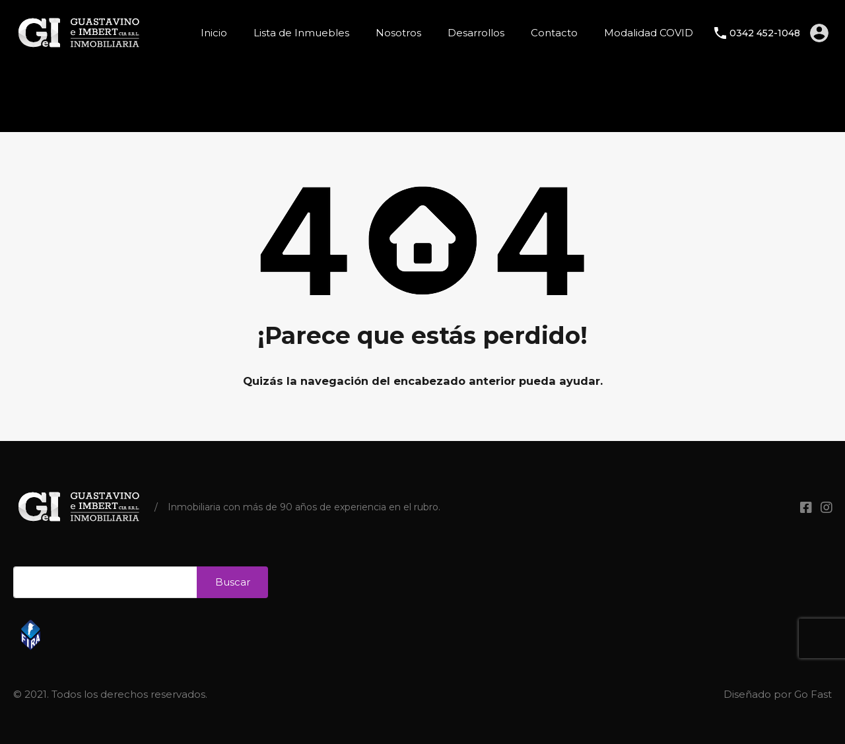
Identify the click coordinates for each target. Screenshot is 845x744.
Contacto (554, 32)
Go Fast (813, 694)
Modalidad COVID (648, 32)
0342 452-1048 (764, 33)
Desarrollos (476, 32)
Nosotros (398, 32)
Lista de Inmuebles (301, 32)
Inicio (214, 32)
